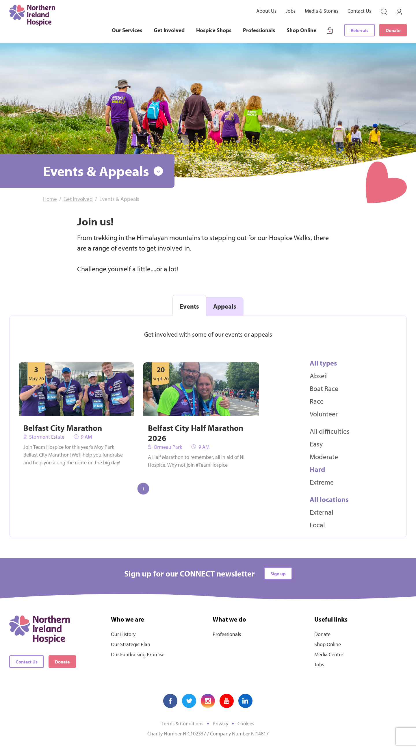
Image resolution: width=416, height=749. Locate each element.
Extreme (322, 482)
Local (317, 524)
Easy (316, 444)
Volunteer (324, 413)
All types (323, 363)
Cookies (245, 723)
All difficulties (330, 431)
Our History (123, 634)
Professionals (259, 30)
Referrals (359, 30)
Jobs (291, 11)
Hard (317, 469)
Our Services (127, 30)
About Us (266, 11)
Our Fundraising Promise (137, 654)
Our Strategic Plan (130, 644)
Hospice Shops (213, 30)
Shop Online (301, 30)
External (321, 512)
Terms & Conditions (182, 723)
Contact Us (359, 11)
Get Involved (169, 30)
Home (50, 198)
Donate (393, 30)
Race (317, 401)
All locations (329, 499)
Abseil (319, 375)
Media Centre (328, 654)
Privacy (220, 723)
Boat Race (324, 388)
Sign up (278, 573)
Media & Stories (321, 11)
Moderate (324, 456)
